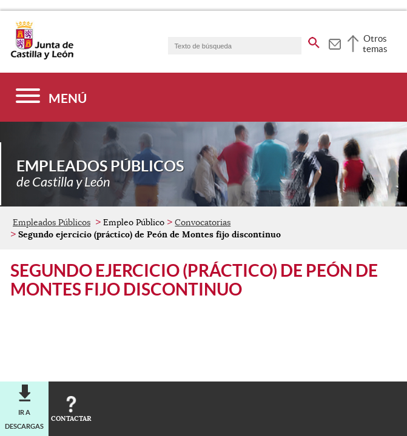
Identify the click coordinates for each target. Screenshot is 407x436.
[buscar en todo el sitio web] (313, 40)
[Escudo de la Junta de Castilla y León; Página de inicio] (41, 57)
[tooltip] (334, 42)
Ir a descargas (24, 419)
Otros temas (375, 43)
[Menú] (51, 97)
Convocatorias (202, 222)
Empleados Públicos (51, 222)
